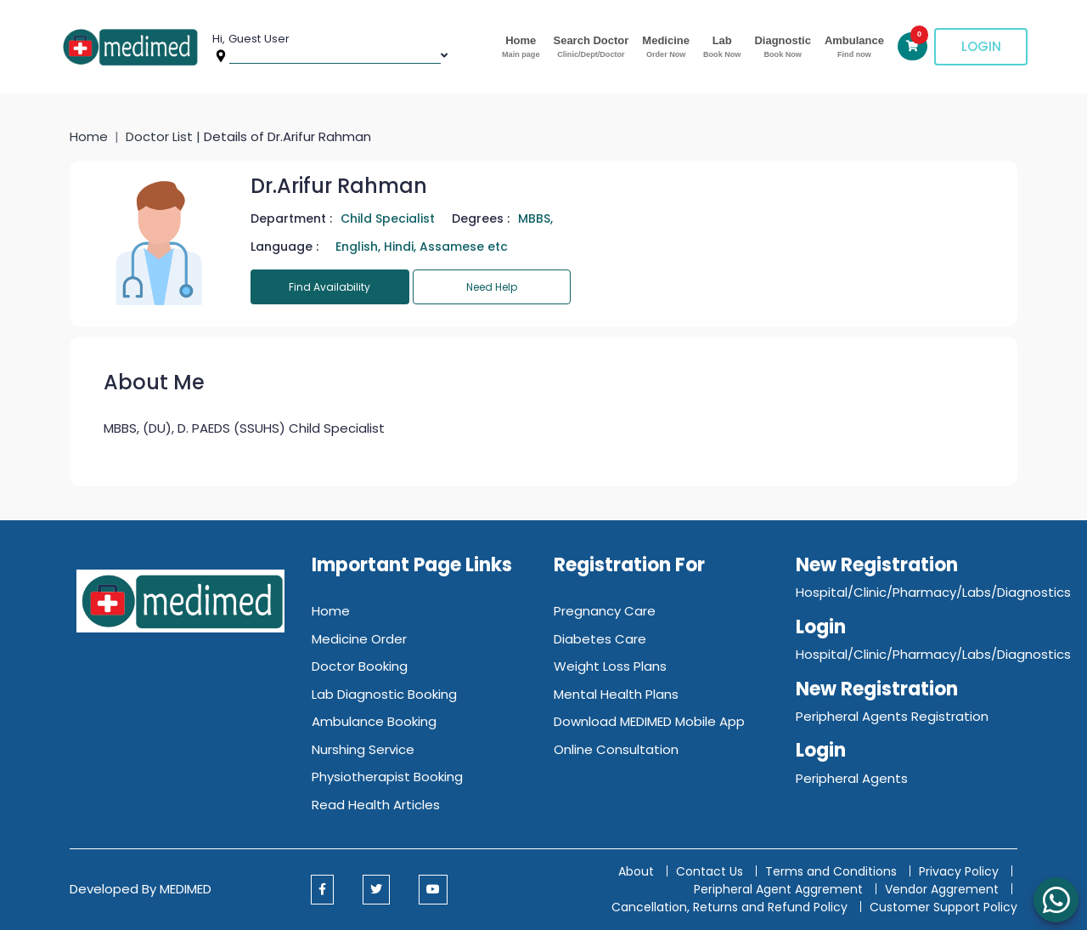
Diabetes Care (600, 639)
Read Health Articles (376, 805)
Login (981, 46)
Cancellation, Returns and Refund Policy (731, 907)
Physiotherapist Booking (387, 776)
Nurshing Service (363, 749)
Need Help (491, 287)
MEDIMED (185, 889)
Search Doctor (590, 47)
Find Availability (329, 287)
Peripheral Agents (852, 778)
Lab (722, 47)
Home (520, 47)
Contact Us (709, 871)
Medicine (666, 47)
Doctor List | (165, 136)
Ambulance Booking (374, 721)
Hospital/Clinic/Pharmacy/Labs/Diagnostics (933, 592)
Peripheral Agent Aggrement (780, 889)
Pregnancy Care (605, 611)
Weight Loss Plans (610, 666)
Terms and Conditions (831, 871)
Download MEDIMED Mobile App (649, 721)
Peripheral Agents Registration (892, 716)
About (636, 871)
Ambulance (854, 47)
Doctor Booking (360, 666)
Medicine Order (359, 639)
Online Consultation (616, 749)
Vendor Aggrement (943, 889)
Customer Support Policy (943, 907)
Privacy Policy (959, 871)
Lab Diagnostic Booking (384, 694)
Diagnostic (782, 47)
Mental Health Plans (616, 694)
